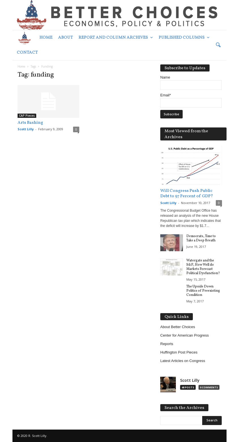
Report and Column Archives (115, 37)
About (65, 38)
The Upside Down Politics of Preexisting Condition (203, 290)
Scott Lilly (26, 129)
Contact (27, 53)
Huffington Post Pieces (178, 352)
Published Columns (184, 37)
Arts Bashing (30, 123)
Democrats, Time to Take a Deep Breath (201, 238)
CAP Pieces (27, 116)
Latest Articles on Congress (182, 361)
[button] (218, 45)
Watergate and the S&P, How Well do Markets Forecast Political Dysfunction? (203, 267)
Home (45, 38)
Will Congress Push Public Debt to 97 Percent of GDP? (186, 193)
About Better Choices (177, 327)
